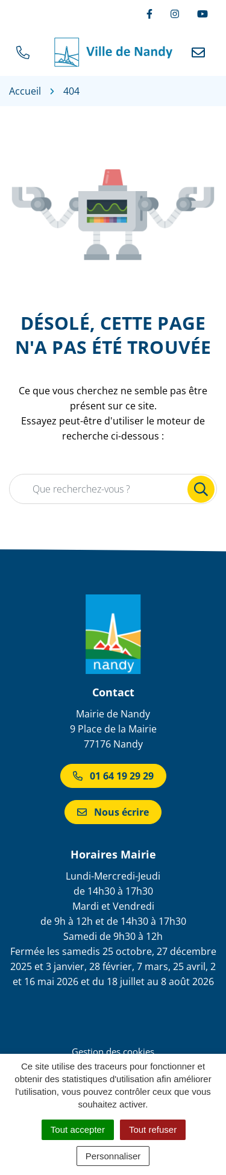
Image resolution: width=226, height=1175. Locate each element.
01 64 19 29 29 (113, 776)
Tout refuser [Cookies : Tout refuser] (153, 1129)
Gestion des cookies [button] (113, 1051)
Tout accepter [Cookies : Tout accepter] (78, 1129)
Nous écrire (113, 812)
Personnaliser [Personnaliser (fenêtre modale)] (113, 1156)
